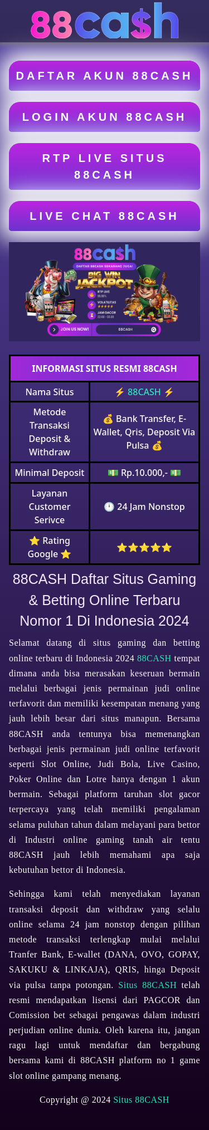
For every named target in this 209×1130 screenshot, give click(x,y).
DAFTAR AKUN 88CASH (104, 76)
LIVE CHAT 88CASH (104, 216)
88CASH (144, 392)
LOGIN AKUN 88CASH (104, 117)
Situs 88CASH (147, 985)
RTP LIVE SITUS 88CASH (104, 166)
